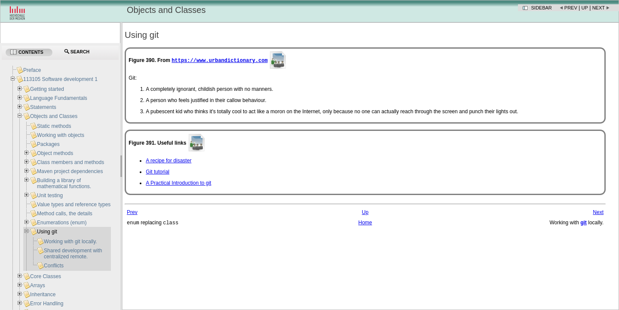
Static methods (54, 126)
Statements (43, 107)
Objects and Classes (53, 116)
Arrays (37, 285)
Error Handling (46, 304)
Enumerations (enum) (61, 223)
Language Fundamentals (58, 98)
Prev (570, 7)
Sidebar (541, 7)
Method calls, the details (64, 214)
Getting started (47, 89)
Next (598, 7)
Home (365, 223)
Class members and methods (70, 162)
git (583, 223)
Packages (48, 144)
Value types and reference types (73, 205)
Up (585, 7)
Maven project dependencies (70, 171)
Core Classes (45, 276)
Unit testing (50, 195)
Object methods (55, 153)
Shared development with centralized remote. (73, 254)
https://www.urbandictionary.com (219, 60)
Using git (47, 232)
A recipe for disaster (168, 161)
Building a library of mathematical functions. (64, 183)
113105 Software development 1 (60, 79)
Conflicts (54, 266)
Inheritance (42, 294)
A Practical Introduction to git (178, 183)
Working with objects (60, 135)
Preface (32, 70)
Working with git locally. (70, 242)
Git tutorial (157, 172)
